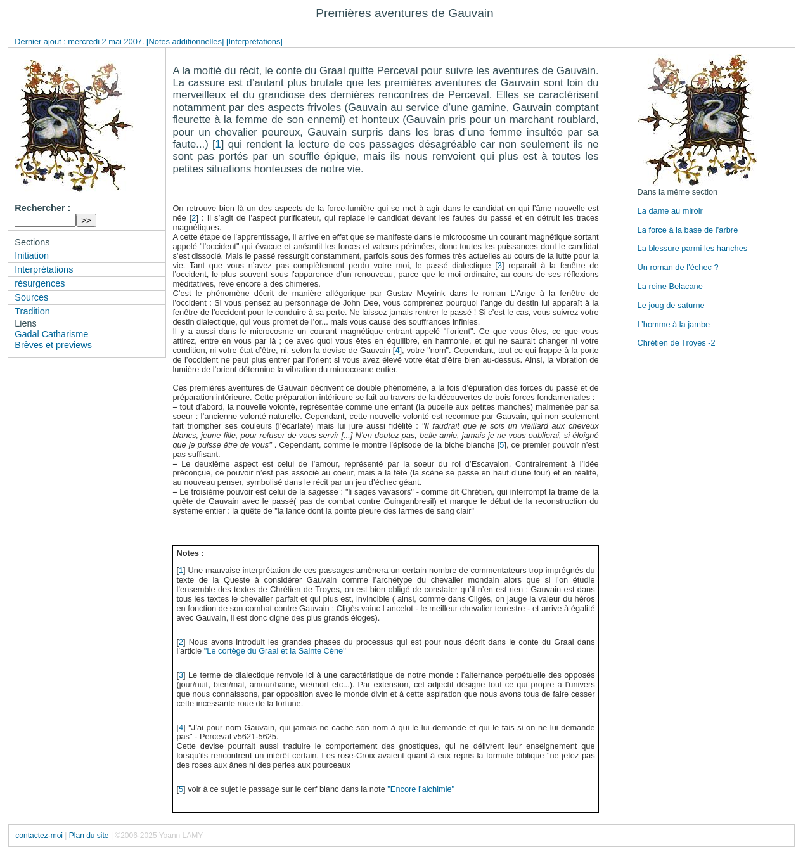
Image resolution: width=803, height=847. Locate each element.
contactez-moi (39, 835)
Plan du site (89, 835)
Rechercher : (42, 208)
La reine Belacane (670, 286)
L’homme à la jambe (674, 324)
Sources (31, 297)
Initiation (32, 255)
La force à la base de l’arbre (688, 230)
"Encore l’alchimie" (420, 789)
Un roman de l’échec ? (678, 267)
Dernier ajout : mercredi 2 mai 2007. (80, 41)
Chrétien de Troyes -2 (677, 342)
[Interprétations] (254, 41)
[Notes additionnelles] (185, 41)
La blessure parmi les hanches (693, 248)
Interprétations (44, 269)
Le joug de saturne (671, 305)
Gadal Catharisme (51, 334)
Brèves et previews (53, 345)
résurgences (40, 283)
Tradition (32, 311)
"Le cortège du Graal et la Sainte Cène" (275, 651)
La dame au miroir (670, 211)
